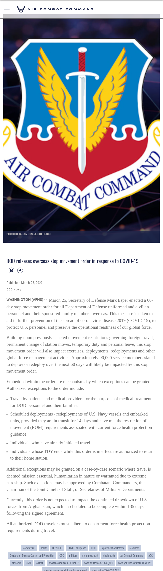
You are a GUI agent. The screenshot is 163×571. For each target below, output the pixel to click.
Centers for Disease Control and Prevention (32, 556)
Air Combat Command (131, 556)
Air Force (16, 563)
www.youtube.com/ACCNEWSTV (134, 563)
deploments (109, 556)
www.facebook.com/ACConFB (64, 563)
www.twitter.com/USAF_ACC (98, 563)
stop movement (90, 556)
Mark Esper (117, 300)
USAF (28, 563)
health (44, 548)
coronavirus (29, 548)
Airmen (39, 563)
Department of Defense (112, 548)
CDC (61, 556)
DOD (93, 548)
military (73, 556)
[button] (7, 9)
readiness (134, 548)
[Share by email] (20, 270)
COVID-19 (138, 320)
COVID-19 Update (77, 548)
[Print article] (11, 270)
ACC (151, 556)
